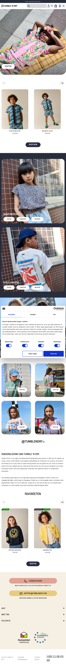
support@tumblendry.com (33, 593)
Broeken (37, 219)
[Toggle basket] (56, 5)
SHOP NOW (33, 145)
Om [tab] (54, 314)
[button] (62, 83)
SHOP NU (8, 66)
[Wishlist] (52, 6)
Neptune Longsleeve (15, 552)
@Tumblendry (32, 441)
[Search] (37, 6)
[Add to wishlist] (26, 90)
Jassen (9, 219)
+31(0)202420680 (33, 581)
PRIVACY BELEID (37, 658)
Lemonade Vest (47, 552)
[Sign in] (48, 6)
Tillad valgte (32, 354)
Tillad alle (53, 354)
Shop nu (22, 389)
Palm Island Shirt (15, 132)
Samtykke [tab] (11, 314)
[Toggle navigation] (63, 5)
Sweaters (23, 219)
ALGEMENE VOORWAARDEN (22, 658)
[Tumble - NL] (9, 6)
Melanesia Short (47, 132)
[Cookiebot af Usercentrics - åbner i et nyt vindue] (55, 308)
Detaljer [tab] (33, 314)
